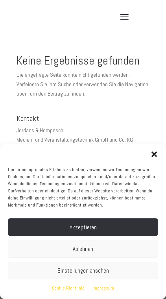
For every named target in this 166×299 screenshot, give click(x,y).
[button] (154, 154)
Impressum (103, 288)
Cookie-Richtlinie (68, 288)
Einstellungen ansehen (83, 270)
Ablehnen (83, 249)
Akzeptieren (83, 227)
